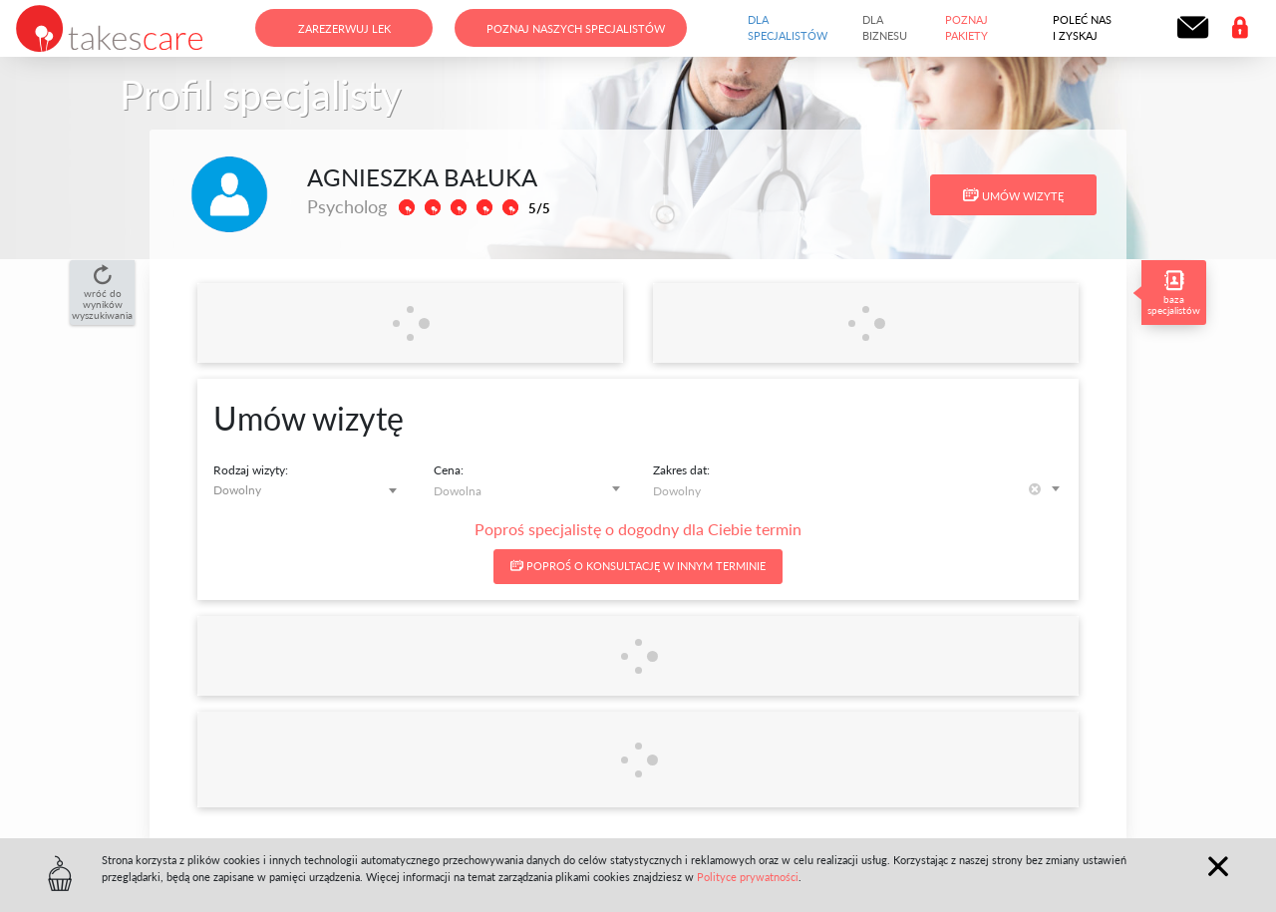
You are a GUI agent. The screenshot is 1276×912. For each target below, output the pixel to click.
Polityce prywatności (747, 876)
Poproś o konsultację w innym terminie (638, 565)
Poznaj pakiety (966, 28)
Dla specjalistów (787, 28)
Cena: (449, 469)
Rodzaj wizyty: (250, 469)
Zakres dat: (681, 469)
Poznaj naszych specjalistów (575, 28)
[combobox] (308, 489)
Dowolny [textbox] (237, 489)
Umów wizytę (1013, 195)
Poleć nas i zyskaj (1082, 28)
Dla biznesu (884, 28)
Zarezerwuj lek (344, 28)
